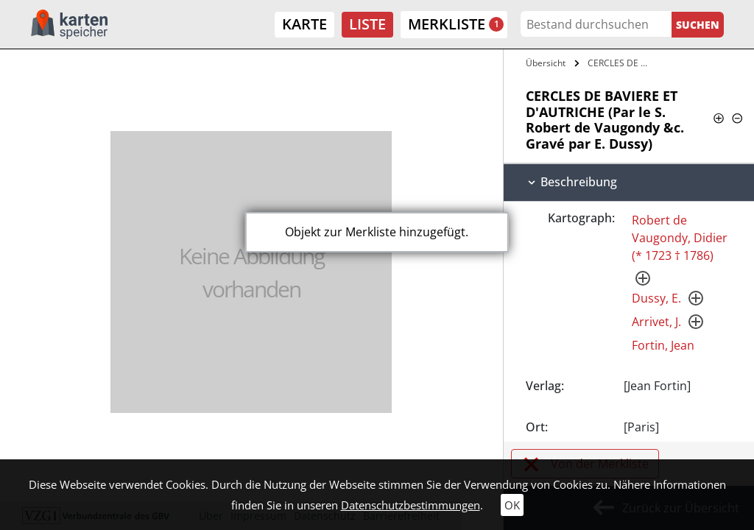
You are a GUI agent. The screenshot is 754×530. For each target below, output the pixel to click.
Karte (304, 24)
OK (512, 505)
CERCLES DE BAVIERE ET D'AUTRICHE (621, 63)
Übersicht (546, 63)
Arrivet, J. (656, 322)
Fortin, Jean (663, 345)
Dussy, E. (656, 298)
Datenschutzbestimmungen (410, 505)
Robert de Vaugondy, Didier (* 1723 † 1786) (679, 238)
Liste (367, 24)
